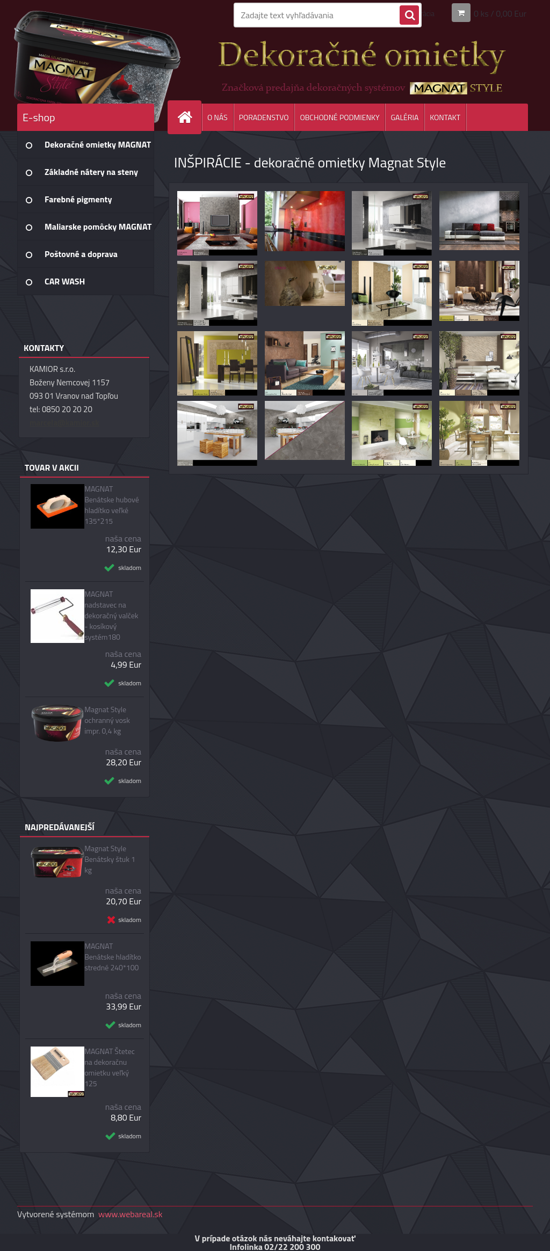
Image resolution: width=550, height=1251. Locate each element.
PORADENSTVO (264, 117)
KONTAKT (445, 117)
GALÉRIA (404, 117)
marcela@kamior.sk (64, 422)
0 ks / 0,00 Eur (500, 12)
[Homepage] (189, 117)
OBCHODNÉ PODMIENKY (339, 117)
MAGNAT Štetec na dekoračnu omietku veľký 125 (109, 1067)
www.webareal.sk (130, 1214)
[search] (409, 15)
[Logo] (91, 64)
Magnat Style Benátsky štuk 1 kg (109, 859)
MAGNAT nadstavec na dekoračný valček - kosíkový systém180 (111, 615)
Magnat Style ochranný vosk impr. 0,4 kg (107, 720)
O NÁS (217, 117)
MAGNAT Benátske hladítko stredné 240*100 (112, 957)
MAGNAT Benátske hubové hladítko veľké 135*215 (111, 505)
